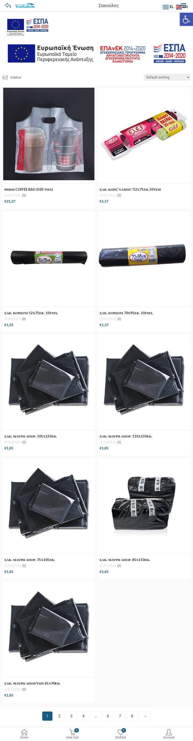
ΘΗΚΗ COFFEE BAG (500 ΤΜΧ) (28, 189)
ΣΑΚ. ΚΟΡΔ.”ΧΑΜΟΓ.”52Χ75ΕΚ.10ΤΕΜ (130, 189)
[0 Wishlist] (120, 735)
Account (169, 734)
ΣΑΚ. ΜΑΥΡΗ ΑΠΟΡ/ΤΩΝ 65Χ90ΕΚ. (32, 683)
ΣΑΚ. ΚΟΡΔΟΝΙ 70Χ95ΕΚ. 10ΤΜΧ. (126, 313)
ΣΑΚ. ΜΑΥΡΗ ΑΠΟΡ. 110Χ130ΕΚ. (126, 436)
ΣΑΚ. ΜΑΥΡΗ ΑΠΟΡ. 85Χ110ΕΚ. (125, 560)
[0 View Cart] (72, 735)
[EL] (169, 7)
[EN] (182, 7)
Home (24, 734)
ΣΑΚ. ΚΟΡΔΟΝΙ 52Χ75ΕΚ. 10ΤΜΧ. (31, 313)
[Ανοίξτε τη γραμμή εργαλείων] (186, 19)
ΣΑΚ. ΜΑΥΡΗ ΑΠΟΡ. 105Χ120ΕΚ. (30, 436)
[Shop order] (167, 77)
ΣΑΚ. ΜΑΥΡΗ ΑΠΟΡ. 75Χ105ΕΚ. (29, 560)
